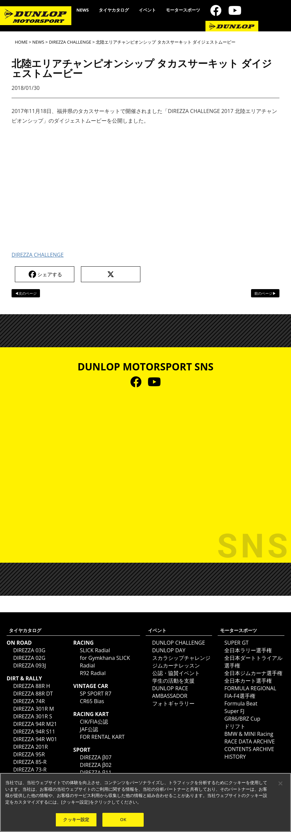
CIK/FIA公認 (94, 721)
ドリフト (234, 726)
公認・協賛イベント (176, 673)
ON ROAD (19, 642)
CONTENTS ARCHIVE (249, 749)
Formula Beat (240, 703)
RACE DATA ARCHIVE (249, 741)
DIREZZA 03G (29, 650)
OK (123, 819)
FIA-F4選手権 (239, 696)
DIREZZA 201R (30, 746)
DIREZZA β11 (96, 772)
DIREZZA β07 (96, 757)
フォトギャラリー (173, 703)
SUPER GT (236, 642)
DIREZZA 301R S (32, 716)
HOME (21, 42)
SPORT (81, 749)
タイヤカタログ (114, 10)
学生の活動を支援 (173, 680)
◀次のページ (26, 293)
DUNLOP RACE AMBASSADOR (170, 692)
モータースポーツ (183, 10)
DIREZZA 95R (29, 754)
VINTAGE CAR (90, 686)
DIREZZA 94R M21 (35, 724)
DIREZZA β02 (96, 765)
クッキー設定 (76, 819)
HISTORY (235, 756)
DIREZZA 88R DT (33, 693)
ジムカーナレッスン (176, 665)
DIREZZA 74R (29, 701)
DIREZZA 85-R (30, 762)
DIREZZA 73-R (30, 769)
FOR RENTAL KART (102, 736)
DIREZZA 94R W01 (35, 739)
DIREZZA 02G (29, 658)
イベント (147, 10)
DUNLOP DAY (169, 650)
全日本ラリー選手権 (248, 650)
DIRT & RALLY (24, 678)
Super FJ (234, 711)
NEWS (82, 10)
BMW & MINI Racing (248, 733)
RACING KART (91, 714)
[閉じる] (280, 783)
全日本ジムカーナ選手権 (253, 673)
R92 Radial (93, 673)
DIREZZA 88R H (31, 686)
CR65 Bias (92, 701)
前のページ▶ (265, 293)
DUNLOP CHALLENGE (178, 642)
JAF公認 (89, 729)
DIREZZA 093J (29, 665)
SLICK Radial (95, 650)
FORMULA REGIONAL (250, 688)
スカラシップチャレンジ (181, 658)
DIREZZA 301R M (33, 708)
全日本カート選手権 (248, 680)
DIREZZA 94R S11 (34, 731)
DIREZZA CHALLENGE (70, 42)
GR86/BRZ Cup (242, 718)
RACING (83, 642)
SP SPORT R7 (95, 693)
